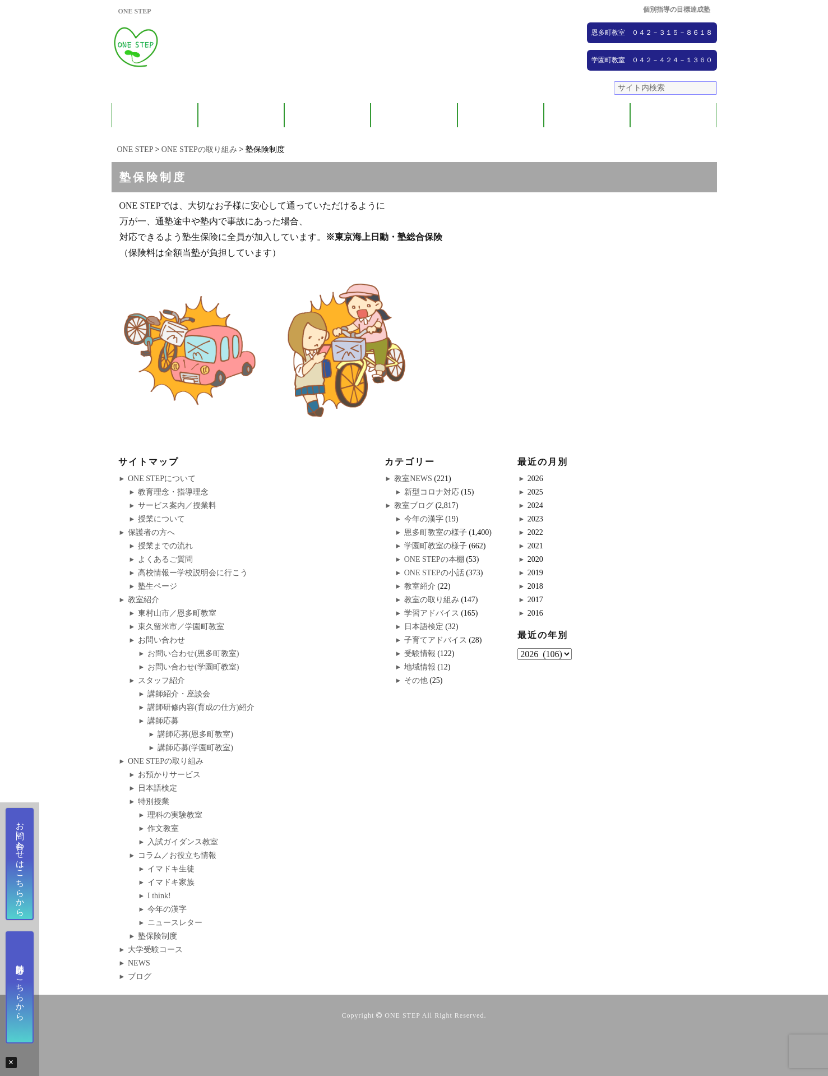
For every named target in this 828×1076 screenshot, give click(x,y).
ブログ (673, 115)
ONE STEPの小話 (434, 573)
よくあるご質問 (165, 559)
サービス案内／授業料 (177, 505)
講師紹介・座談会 (178, 694)
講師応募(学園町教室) (195, 747)
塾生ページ (157, 586)
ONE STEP (402, 1015)
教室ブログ (413, 505)
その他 (416, 680)
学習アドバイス (431, 613)
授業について (161, 519)
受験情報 (420, 653)
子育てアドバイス (435, 640)
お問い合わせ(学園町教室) (193, 667)
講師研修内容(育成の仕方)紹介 (201, 707)
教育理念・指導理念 (173, 492)
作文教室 (163, 828)
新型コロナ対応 (431, 492)
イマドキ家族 (171, 882)
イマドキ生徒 (171, 869)
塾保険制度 (157, 936)
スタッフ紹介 (161, 680)
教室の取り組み (431, 599)
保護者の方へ (241, 115)
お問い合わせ (161, 640)
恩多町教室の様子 (435, 532)
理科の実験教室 (174, 815)
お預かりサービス (169, 774)
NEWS (587, 115)
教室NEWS (413, 478)
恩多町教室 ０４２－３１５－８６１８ (652, 32)
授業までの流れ (165, 546)
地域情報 (420, 667)
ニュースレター (174, 922)
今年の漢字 (167, 909)
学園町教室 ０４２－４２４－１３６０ (652, 60)
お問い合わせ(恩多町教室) (193, 653)
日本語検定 (157, 788)
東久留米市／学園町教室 (181, 626)
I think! (159, 896)
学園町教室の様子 (435, 546)
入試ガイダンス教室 (182, 842)
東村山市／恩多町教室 (177, 613)
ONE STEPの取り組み (414, 115)
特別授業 (153, 801)
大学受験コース (500, 115)
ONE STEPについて (154, 115)
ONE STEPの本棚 (434, 559)
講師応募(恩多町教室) (195, 734)
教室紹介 (327, 115)
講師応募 (163, 721)
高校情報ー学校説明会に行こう (193, 573)
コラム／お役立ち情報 (177, 855)
